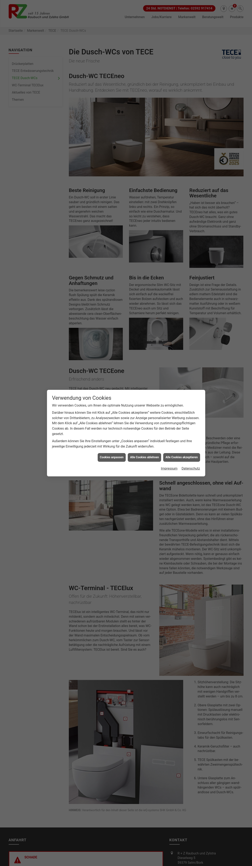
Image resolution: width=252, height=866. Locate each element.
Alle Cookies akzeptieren (181, 351)
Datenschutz (191, 363)
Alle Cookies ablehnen (144, 351)
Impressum (169, 363)
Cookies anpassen (112, 351)
